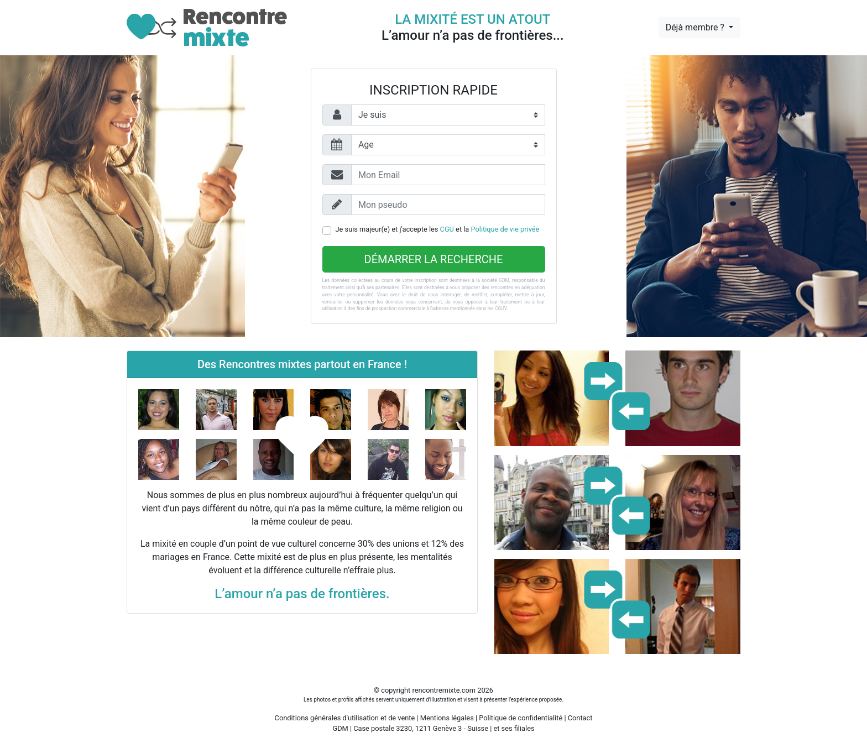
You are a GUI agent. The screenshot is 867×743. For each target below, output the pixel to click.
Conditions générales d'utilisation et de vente (345, 718)
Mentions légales (447, 718)
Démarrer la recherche (433, 259)
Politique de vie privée (505, 229)
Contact (580, 718)
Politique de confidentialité (520, 718)
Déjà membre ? (696, 27)
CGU (447, 229)
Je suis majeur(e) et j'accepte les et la (438, 229)
